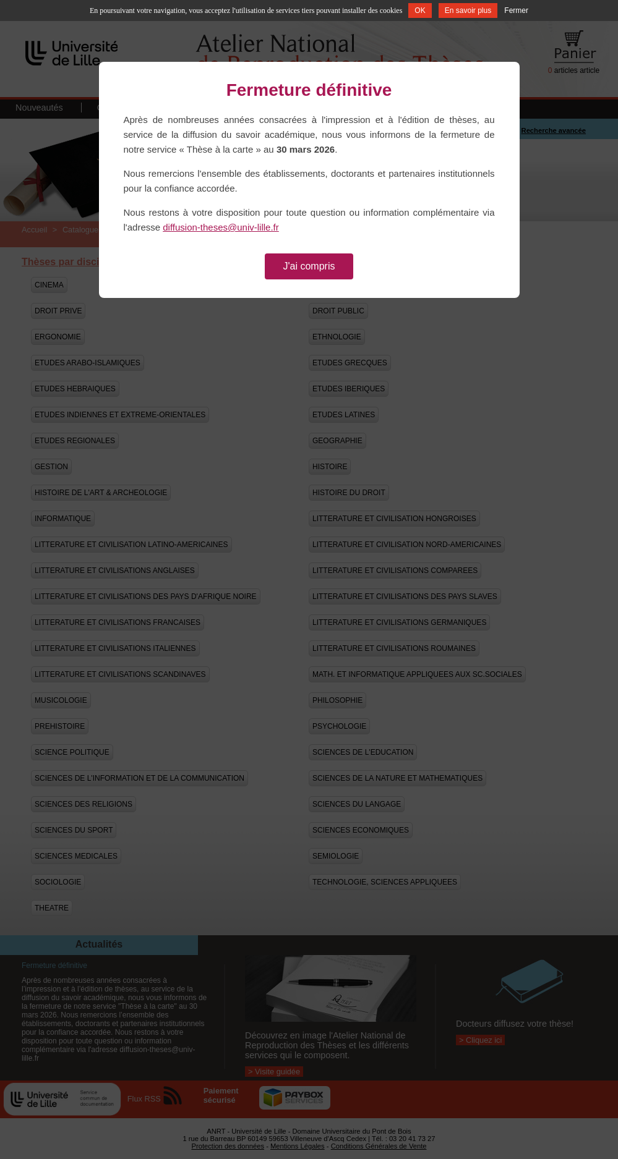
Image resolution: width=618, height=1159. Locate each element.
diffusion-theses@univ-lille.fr (221, 227)
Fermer (516, 10)
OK (419, 10)
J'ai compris (309, 266)
